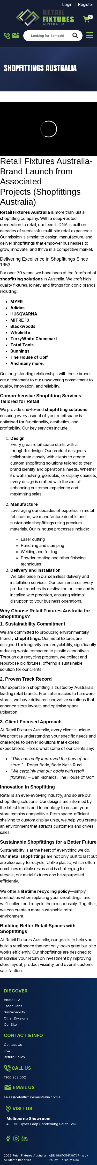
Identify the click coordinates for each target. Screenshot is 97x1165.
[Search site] (76, 35)
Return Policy (14, 1057)
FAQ (7, 1051)
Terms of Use (69, 1160)
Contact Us (13, 1044)
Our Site (10, 1024)
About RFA (12, 1000)
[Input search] (46, 35)
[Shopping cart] (86, 19)
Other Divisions (16, 1018)
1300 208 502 (7, 36)
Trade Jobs (13, 1006)
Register (85, 4)
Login (67, 4)
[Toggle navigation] (89, 35)
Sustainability (14, 1012)
